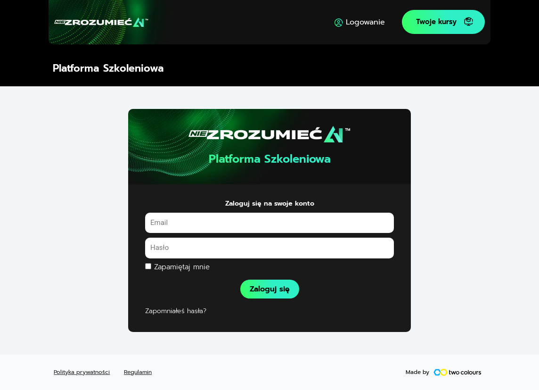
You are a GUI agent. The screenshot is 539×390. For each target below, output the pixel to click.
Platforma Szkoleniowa (108, 68)
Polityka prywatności (82, 372)
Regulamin (138, 372)
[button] (443, 22)
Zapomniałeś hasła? (175, 311)
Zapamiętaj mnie (177, 267)
